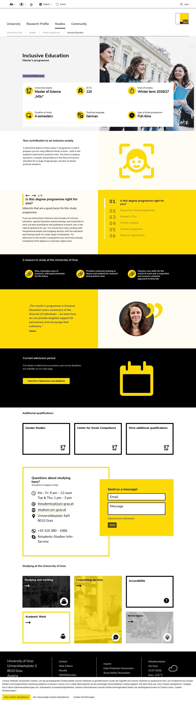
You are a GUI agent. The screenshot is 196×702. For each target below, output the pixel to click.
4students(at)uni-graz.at (56, 504)
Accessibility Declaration (116, 672)
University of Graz (15, 32)
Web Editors (66, 666)
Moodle (63, 670)
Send (112, 525)
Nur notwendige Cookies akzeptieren (51, 697)
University (13, 24)
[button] (12, 4)
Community (79, 24)
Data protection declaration (121, 518)
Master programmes (52, 32)
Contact (63, 661)
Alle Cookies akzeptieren (16, 697)
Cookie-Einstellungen (84, 697)
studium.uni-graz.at (52, 510)
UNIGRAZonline (67, 675)
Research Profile (38, 24)
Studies (60, 24)
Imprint (107, 663)
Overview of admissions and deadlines (46, 381)
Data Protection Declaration (118, 668)
